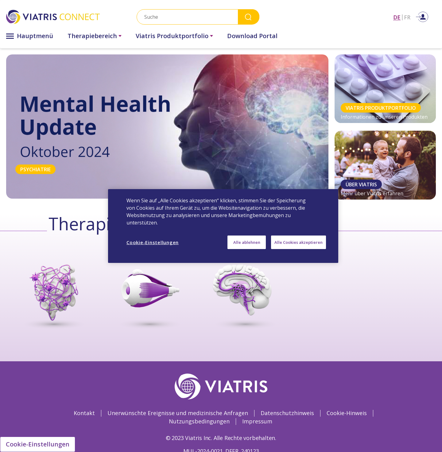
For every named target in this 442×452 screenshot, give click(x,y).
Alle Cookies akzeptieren (298, 242)
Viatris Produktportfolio (172, 36)
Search (248, 16)
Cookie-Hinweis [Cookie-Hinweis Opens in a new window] (347, 413)
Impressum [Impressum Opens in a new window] (257, 421)
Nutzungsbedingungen (199, 421)
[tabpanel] (167, 126)
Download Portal (252, 36)
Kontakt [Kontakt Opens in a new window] (84, 413)
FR (407, 17)
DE (397, 17)
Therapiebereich (92, 36)
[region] (223, 226)
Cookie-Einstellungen (37, 444)
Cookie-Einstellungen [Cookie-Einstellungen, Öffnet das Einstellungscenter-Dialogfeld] (152, 242)
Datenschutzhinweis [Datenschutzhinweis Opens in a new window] (287, 413)
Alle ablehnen (246, 242)
